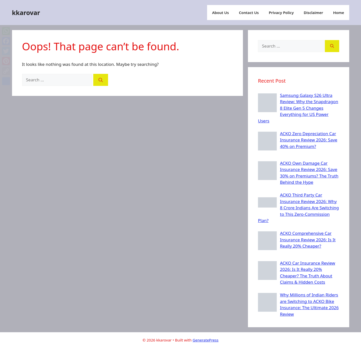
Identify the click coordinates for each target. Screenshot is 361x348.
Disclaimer (313, 12)
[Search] (100, 80)
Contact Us (249, 12)
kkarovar (26, 12)
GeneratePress (205, 339)
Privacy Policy (281, 12)
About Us (220, 12)
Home (338, 12)
